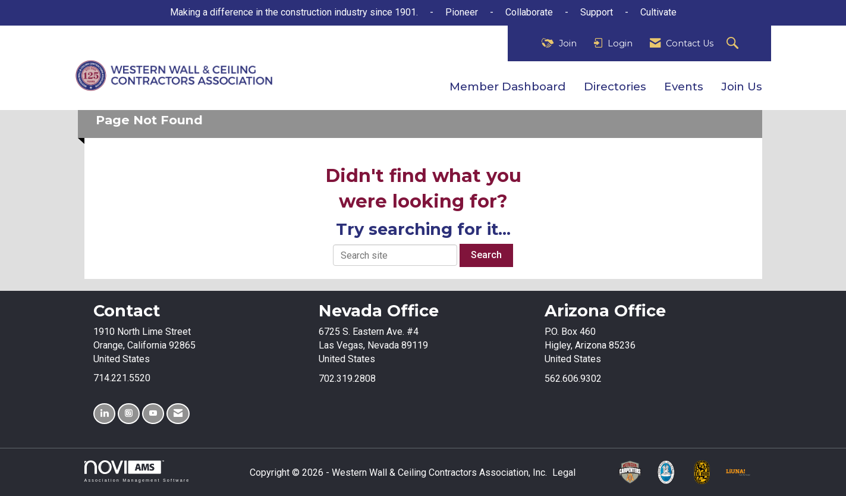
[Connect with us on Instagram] (129, 413)
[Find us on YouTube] (153, 413)
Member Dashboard (507, 86)
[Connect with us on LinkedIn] (104, 413)
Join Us (741, 86)
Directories (615, 86)
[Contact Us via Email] (178, 413)
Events (683, 86)
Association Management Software (137, 471)
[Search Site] (734, 43)
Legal (563, 472)
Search (486, 254)
